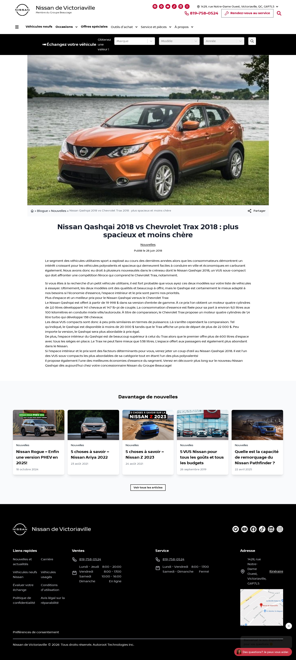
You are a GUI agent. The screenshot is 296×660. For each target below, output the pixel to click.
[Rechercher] (279, 13)
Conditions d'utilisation (50, 587)
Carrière (47, 559)
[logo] (22, 10)
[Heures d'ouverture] (237, 6)
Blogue (42, 211)
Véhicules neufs (39, 27)
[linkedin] (271, 529)
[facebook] (253, 529)
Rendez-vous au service (247, 14)
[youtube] (244, 529)
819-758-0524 (201, 13)
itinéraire (276, 571)
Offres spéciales (94, 27)
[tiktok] (262, 529)
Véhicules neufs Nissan (25, 574)
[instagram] (280, 529)
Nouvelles (58, 211)
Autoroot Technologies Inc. (113, 645)
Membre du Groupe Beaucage (54, 12)
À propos (184, 27)
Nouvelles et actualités (22, 561)
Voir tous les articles (148, 487)
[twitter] (235, 529)
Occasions (67, 27)
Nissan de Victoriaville (65, 8)
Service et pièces (156, 27)
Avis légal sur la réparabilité (53, 600)
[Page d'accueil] (20, 529)
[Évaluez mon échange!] (252, 41)
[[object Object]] (256, 210)
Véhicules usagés (48, 574)
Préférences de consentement (36, 632)
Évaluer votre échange (23, 587)
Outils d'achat (124, 27)
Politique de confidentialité (24, 600)
